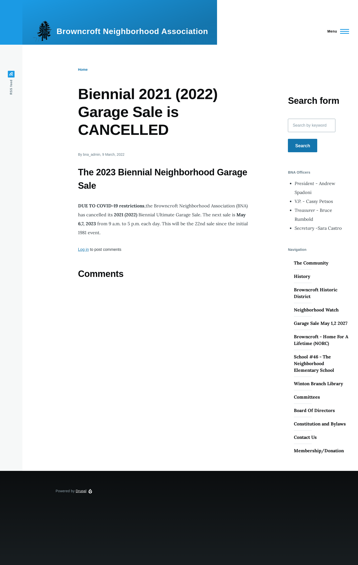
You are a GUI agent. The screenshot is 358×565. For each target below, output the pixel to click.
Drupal (81, 491)
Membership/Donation (319, 450)
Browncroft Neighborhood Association (132, 31)
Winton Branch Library (318, 383)
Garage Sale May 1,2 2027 (320, 323)
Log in (83, 249)
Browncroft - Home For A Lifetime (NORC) (321, 340)
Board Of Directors (314, 410)
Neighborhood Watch (316, 310)
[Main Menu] (337, 31)
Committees (307, 397)
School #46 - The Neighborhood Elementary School (314, 363)
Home (83, 70)
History (302, 276)
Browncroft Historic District (315, 293)
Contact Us (305, 437)
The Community (311, 263)
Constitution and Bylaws (320, 424)
